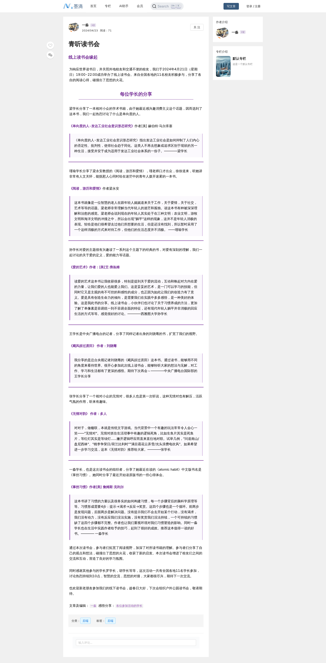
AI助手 (123, 6)
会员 (140, 6)
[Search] (167, 6)
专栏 (108, 6)
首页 (93, 6)
